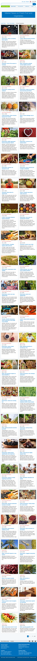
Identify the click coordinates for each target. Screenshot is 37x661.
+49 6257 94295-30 (7, 651)
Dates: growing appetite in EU (26, 626)
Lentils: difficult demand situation (27, 38)
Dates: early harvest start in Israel (9, 626)
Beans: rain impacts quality (8, 578)
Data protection (4, 648)
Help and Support (4, 644)
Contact (12, 641)
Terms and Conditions (5, 646)
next (34, 636)
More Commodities (11, 23)
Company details (4, 645)
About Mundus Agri (5, 641)
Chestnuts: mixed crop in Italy (26, 244)
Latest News (3, 23)
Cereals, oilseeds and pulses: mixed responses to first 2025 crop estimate (8, 320)
